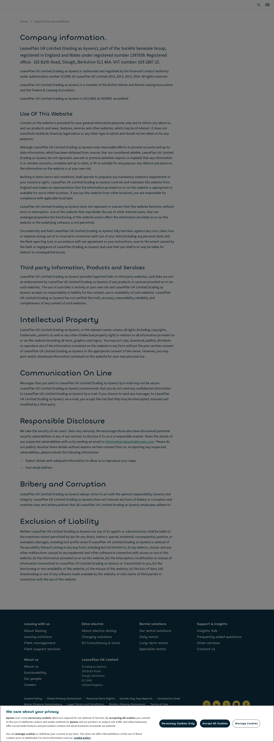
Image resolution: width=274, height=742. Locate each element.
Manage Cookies (246, 723)
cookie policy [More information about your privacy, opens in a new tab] (82, 738)
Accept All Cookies (215, 723)
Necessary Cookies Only (178, 723)
